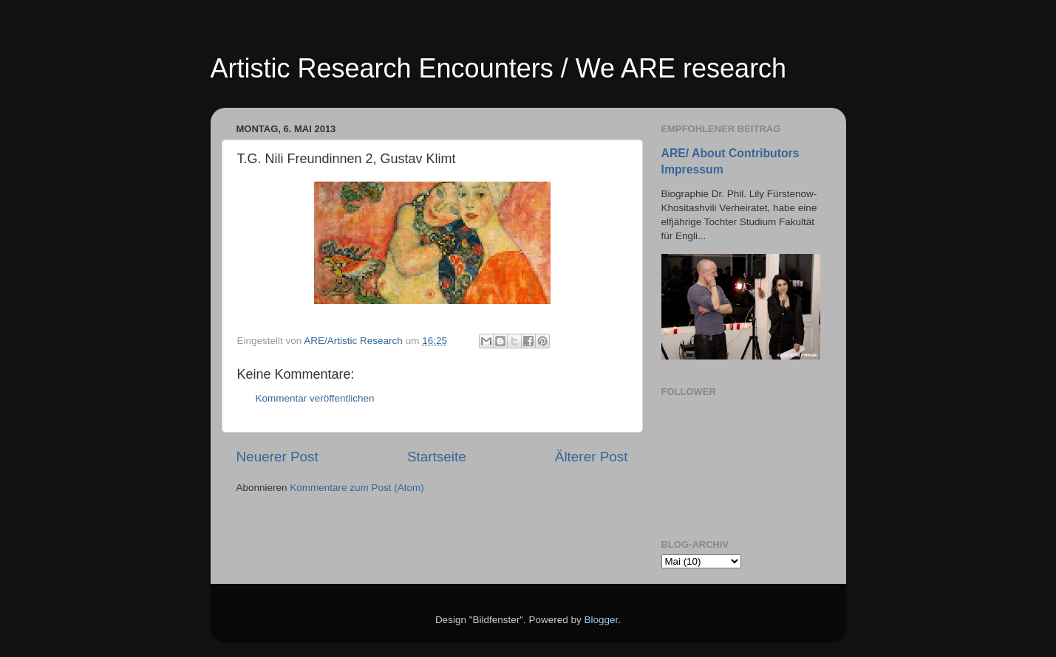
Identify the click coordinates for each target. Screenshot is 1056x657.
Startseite (436, 456)
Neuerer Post (277, 456)
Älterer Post (591, 456)
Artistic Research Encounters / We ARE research (499, 68)
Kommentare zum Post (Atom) (357, 487)
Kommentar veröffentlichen (315, 398)
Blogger (602, 619)
